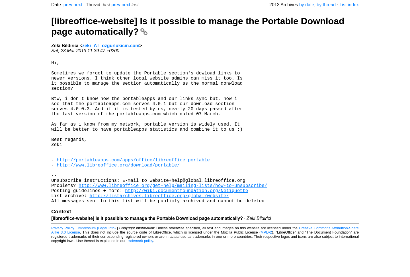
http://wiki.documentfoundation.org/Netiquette (186, 220)
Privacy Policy (62, 260)
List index (349, 4)
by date (306, 4)
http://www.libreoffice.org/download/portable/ (118, 189)
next (77, 4)
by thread (326, 4)
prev (67, 4)
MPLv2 (266, 264)
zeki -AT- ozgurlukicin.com (111, 45)
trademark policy (140, 272)
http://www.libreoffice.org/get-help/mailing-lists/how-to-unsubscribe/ (173, 214)
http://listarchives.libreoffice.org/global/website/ (159, 226)
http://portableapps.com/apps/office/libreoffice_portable (133, 182)
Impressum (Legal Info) (97, 260)
